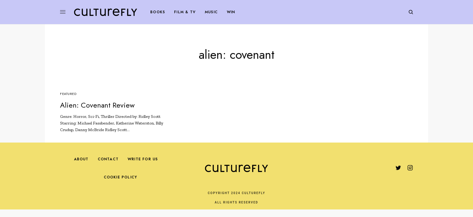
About (81, 159)
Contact (108, 159)
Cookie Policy (120, 177)
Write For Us (143, 159)
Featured (68, 93)
